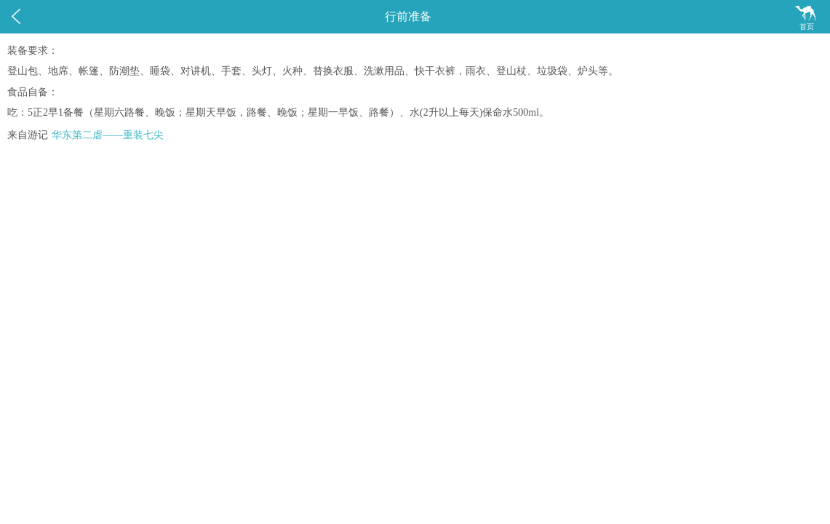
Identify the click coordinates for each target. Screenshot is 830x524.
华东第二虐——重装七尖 (108, 135)
